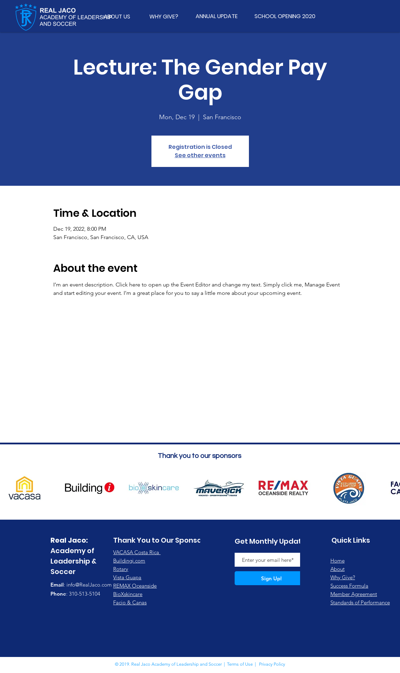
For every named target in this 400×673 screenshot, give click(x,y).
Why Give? (342, 577)
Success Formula (349, 585)
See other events (200, 155)
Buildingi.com (129, 560)
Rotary (120, 569)
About (337, 569)
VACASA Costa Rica (136, 552)
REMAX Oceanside (135, 585)
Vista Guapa (127, 577)
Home (337, 560)
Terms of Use (240, 664)
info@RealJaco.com (89, 584)
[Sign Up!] (271, 578)
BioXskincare (127, 594)
